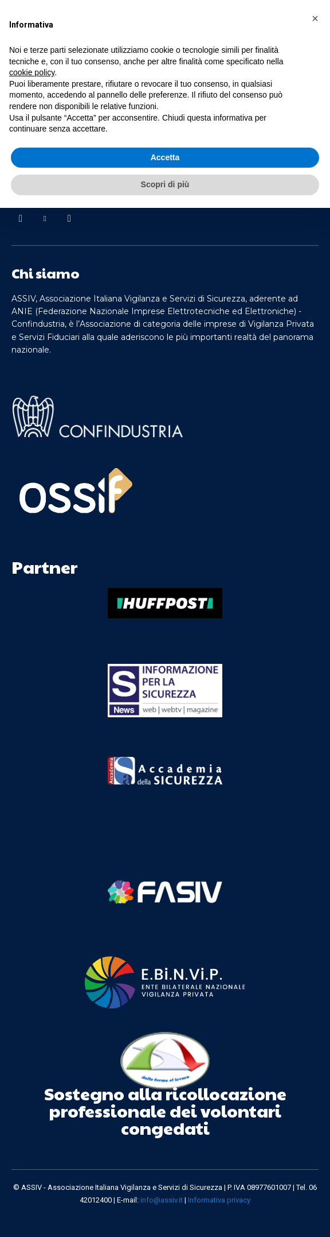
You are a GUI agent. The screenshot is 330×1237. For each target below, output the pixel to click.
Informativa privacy (219, 1200)
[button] (315, 18)
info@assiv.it (161, 1200)
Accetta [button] (165, 157)
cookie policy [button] (31, 72)
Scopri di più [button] (165, 184)
